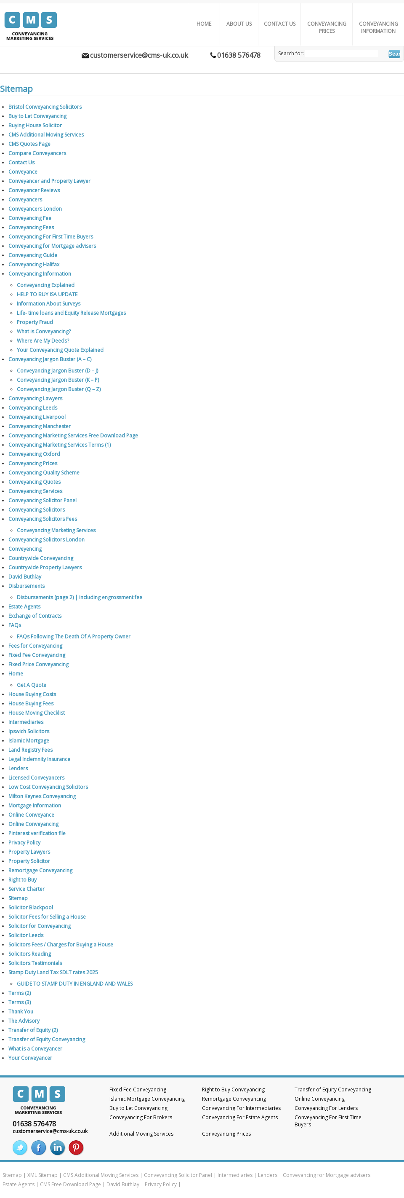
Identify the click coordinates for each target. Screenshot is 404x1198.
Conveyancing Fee (29, 218)
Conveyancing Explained (45, 285)
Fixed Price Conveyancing (38, 664)
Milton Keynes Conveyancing (42, 796)
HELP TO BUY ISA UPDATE (47, 294)
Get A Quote (31, 685)
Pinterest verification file (37, 833)
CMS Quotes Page (29, 143)
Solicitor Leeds (25, 935)
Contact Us (279, 23)
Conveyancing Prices (326, 27)
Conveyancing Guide (32, 255)
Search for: (291, 53)
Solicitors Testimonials (35, 963)
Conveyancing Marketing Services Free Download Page (73, 435)
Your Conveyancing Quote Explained (60, 350)
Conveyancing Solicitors (36, 509)
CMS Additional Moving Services (46, 134)
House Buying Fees (30, 703)
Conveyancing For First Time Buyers (50, 236)
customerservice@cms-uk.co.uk (139, 55)
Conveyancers (25, 199)
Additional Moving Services (141, 1133)
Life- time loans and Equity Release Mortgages (71, 312)
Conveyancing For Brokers (140, 1117)
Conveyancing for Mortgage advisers (52, 245)
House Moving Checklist (36, 712)
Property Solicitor (29, 861)
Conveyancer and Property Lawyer (49, 181)
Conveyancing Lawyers (35, 398)
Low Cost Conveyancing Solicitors (48, 787)
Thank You (20, 1011)
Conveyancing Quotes (34, 481)
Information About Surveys (48, 303)
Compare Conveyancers (37, 153)
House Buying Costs (32, 694)
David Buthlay (24, 576)
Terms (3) (19, 1002)
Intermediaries (25, 722)
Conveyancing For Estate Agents (240, 1117)
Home (204, 23)
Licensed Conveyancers (36, 777)
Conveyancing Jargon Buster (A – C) (49, 359)
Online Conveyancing (33, 824)
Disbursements (26, 586)
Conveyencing (25, 548)
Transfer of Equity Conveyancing (46, 1039)
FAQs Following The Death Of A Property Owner (73, 636)
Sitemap (18, 898)
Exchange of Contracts (34, 615)
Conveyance (22, 171)
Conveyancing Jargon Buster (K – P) (58, 379)
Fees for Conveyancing (35, 645)
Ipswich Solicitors (28, 731)
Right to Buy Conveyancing (233, 1089)
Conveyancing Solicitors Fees (42, 519)
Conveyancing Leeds (32, 407)
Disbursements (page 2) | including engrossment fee (79, 597)
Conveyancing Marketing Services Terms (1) (59, 444)
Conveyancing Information (378, 27)
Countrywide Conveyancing (40, 558)
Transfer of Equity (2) (33, 1030)
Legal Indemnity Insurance (39, 759)
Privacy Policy (24, 842)
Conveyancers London (35, 208)
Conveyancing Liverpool (37, 417)
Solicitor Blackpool (30, 907)
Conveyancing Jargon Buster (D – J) (57, 370)
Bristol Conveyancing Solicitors (45, 106)
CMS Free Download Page (70, 1184)
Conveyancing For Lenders (326, 1108)
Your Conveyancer (30, 1057)
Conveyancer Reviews (34, 190)
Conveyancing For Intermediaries (241, 1108)
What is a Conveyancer (35, 1048)
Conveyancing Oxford (34, 454)
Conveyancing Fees (31, 227)
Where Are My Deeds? (43, 340)
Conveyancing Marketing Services (56, 530)
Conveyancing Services (35, 491)
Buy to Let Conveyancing (37, 116)
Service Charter (26, 888)
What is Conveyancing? (44, 331)
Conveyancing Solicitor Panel (42, 500)
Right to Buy (22, 879)
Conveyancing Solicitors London (46, 539)
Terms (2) (19, 993)
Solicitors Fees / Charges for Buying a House (60, 944)
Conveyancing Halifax (33, 264)
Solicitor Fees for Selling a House (47, 916)
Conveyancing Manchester (39, 426)
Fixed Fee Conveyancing (36, 655)
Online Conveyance (31, 814)
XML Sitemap (42, 1175)
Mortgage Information (34, 805)
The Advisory (24, 1020)
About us (239, 23)
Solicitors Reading (29, 953)
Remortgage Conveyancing (40, 870)
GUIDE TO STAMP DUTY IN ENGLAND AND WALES (75, 983)
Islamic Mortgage (28, 740)
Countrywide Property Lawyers (45, 567)
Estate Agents (24, 606)
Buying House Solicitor (35, 125)
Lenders (18, 768)
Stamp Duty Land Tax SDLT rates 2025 (53, 972)
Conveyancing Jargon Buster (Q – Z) (59, 389)
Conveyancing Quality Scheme (44, 472)
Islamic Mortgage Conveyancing (147, 1098)
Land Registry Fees (30, 749)
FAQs (14, 625)
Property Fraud (35, 322)
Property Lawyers (29, 851)
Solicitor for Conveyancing (39, 926)
